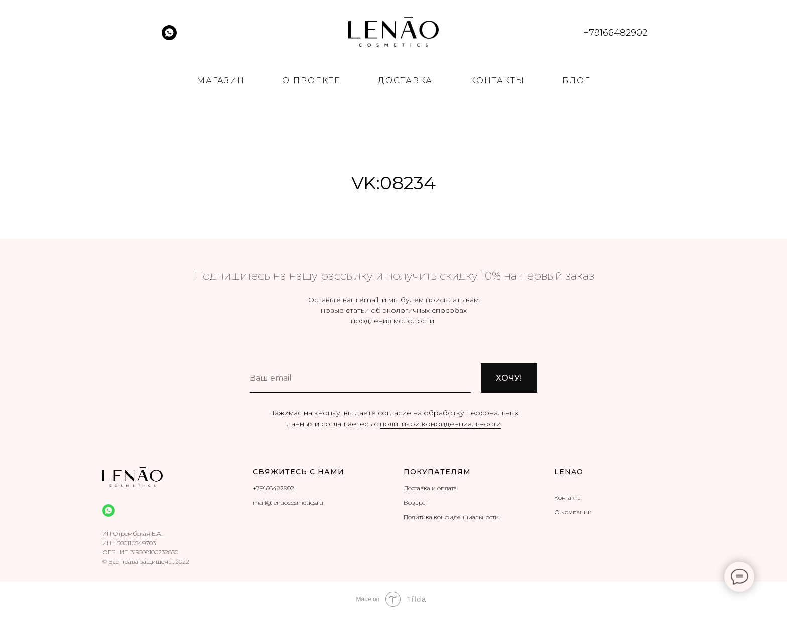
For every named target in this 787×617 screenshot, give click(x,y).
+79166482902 (273, 488)
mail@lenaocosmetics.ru (288, 502)
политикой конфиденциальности (440, 423)
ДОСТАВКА (405, 80)
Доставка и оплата (430, 488)
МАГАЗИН (221, 80)
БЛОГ (576, 80)
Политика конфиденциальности (451, 517)
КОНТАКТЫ (497, 80)
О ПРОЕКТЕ (311, 80)
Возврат (416, 502)
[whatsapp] (169, 37)
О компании (573, 512)
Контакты (568, 497)
